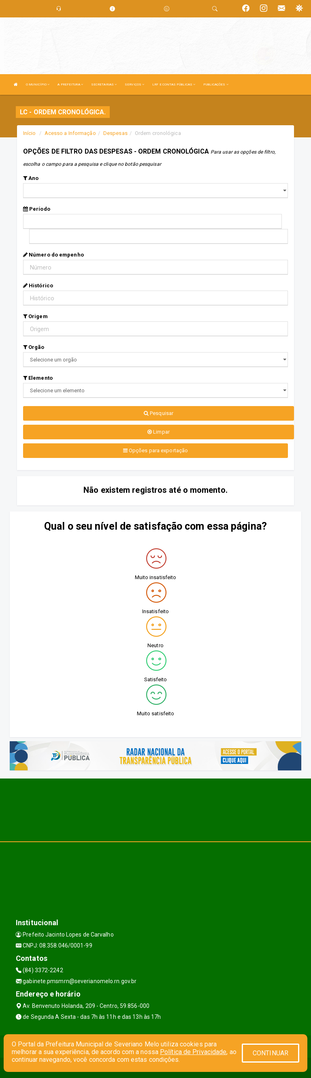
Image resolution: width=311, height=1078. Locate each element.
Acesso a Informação (70, 133)
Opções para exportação (155, 450)
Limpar (158, 432)
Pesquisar (158, 413)
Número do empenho (53, 255)
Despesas (115, 133)
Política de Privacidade (193, 1052)
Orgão (34, 347)
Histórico (38, 285)
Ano (31, 178)
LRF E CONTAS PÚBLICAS (173, 84)
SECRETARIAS (104, 84)
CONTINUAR (270, 1053)
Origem (35, 316)
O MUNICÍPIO (37, 84)
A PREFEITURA (70, 84)
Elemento (38, 378)
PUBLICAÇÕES (215, 84)
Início (29, 133)
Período (36, 209)
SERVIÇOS (134, 84)
